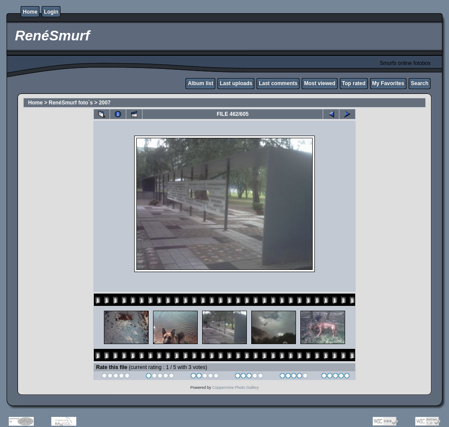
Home (30, 12)
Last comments (278, 83)
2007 (104, 103)
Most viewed (319, 83)
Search (419, 83)
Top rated (354, 83)
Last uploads (236, 83)
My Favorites (388, 83)
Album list (200, 83)
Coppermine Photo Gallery (235, 387)
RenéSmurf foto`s (71, 103)
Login (51, 12)
